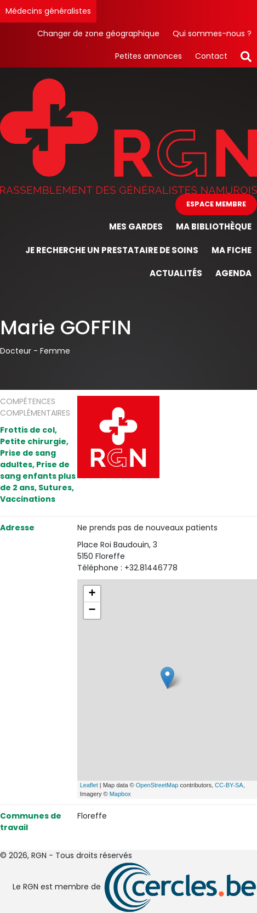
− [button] (92, 610)
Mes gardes (136, 226)
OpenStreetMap (157, 785)
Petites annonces (148, 56)
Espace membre (216, 204)
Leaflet (89, 785)
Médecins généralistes (48, 10)
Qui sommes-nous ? (212, 33)
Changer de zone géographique (98, 33)
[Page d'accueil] (128, 135)
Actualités (176, 273)
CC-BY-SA (229, 785)
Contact (211, 56)
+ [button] (92, 594)
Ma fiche (232, 250)
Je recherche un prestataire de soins (111, 250)
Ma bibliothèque (214, 226)
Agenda (233, 273)
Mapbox (120, 794)
